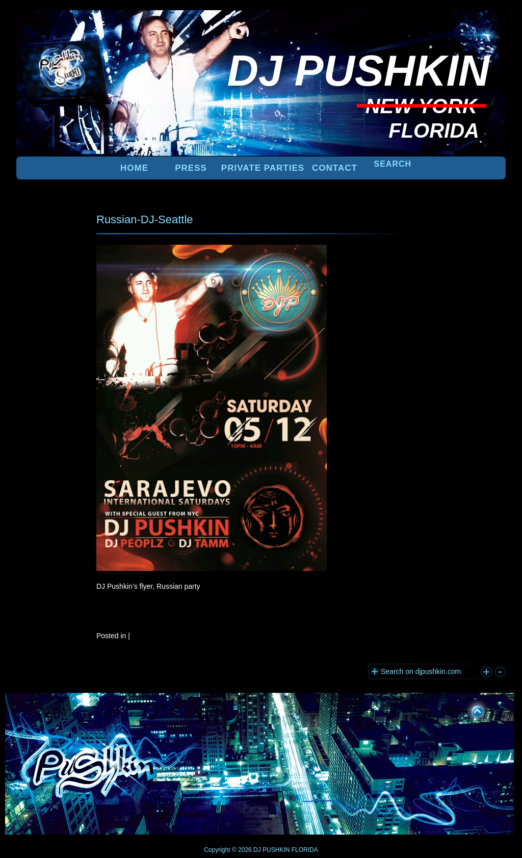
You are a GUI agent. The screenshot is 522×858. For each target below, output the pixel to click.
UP (470, 709)
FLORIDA (305, 849)
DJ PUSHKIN (271, 849)
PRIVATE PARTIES (262, 168)
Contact (334, 168)
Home (134, 168)
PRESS (191, 168)
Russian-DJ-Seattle (144, 219)
